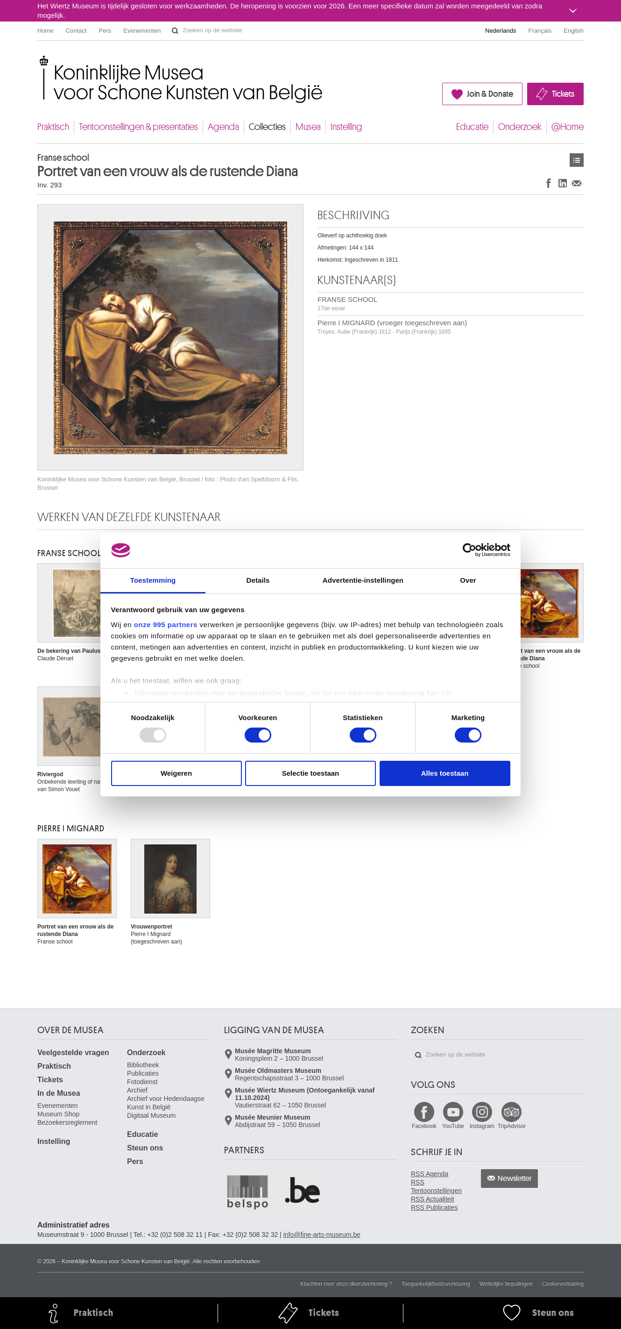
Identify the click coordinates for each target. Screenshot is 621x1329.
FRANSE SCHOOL (347, 303)
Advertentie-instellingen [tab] (363, 580)
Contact (76, 30)
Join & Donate (490, 94)
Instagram (482, 1126)
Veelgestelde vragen (73, 1053)
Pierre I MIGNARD (71, 828)
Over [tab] (468, 580)
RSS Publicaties (434, 1207)
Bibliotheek (143, 1065)
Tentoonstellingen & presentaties (138, 127)
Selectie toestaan (310, 773)
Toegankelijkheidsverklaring (436, 1283)
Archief (137, 1090)
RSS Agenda (429, 1174)
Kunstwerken (577, 160)
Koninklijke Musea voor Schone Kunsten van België (39, 60)
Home (45, 30)
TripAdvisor (512, 1126)
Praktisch (53, 127)
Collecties (267, 127)
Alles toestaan (445, 773)
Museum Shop (58, 1114)
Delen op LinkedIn (563, 183)
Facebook (424, 1126)
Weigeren (176, 773)
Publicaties (143, 1073)
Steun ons (145, 1148)
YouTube (453, 1126)
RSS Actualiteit (432, 1199)
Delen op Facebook (549, 183)
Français (540, 30)
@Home (567, 127)
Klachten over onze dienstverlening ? (346, 1283)
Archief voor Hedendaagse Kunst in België (166, 1103)
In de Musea (58, 1093)
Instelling (346, 127)
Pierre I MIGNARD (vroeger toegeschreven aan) (392, 327)
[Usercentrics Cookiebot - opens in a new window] (469, 550)
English (574, 30)
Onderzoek (520, 127)
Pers (105, 30)
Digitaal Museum (151, 1115)
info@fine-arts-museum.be (321, 1234)
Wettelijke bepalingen (506, 1283)
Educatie (472, 127)
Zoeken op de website (175, 31)
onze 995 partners (166, 625)
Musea (308, 127)
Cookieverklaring (563, 1283)
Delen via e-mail (577, 183)
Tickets (563, 94)
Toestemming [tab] (153, 580)
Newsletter (515, 1178)
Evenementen (142, 30)
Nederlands (500, 30)
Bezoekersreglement (67, 1122)
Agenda (223, 127)
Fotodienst (142, 1082)
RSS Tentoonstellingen (436, 1186)
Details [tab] (258, 580)
